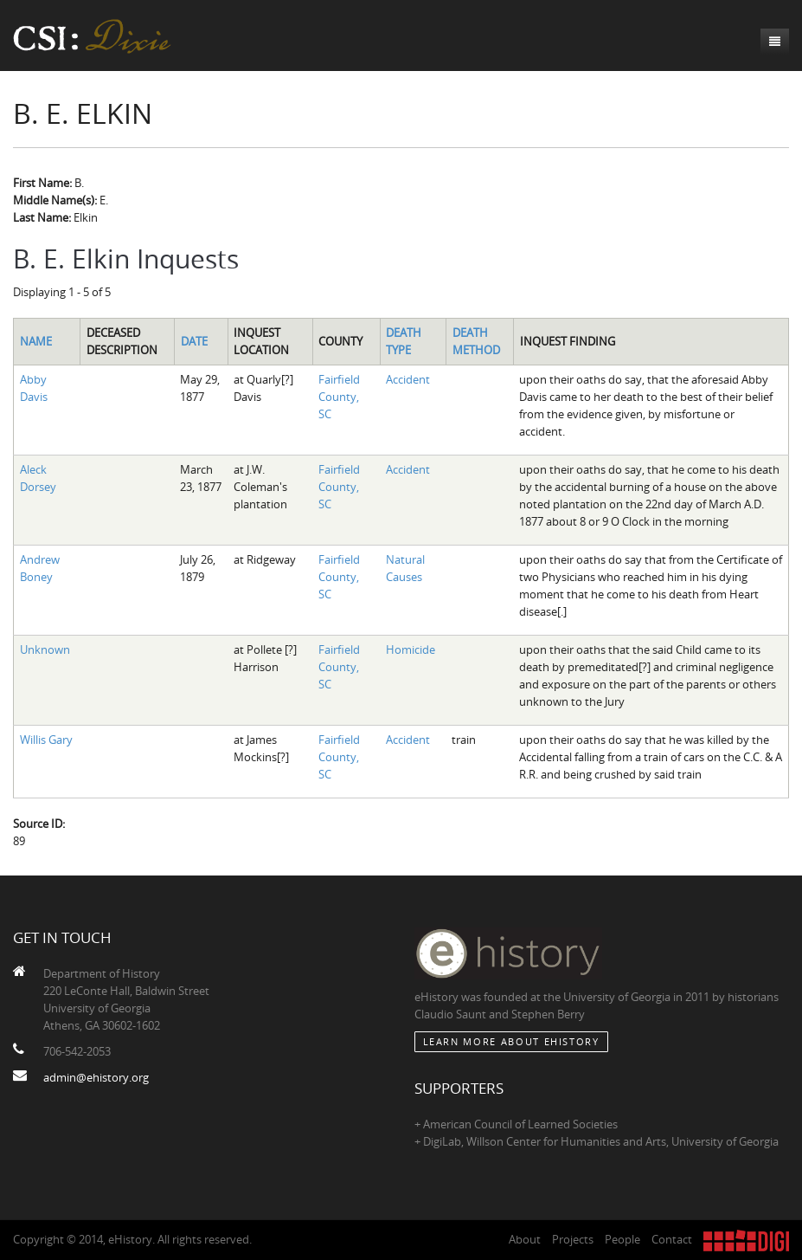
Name (36, 341)
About (525, 1239)
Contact (671, 1239)
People (622, 1239)
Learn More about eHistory (511, 1041)
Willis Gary (46, 739)
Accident (408, 379)
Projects (572, 1239)
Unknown (45, 649)
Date (194, 341)
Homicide (410, 649)
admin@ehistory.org (96, 1077)
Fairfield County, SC (339, 397)
